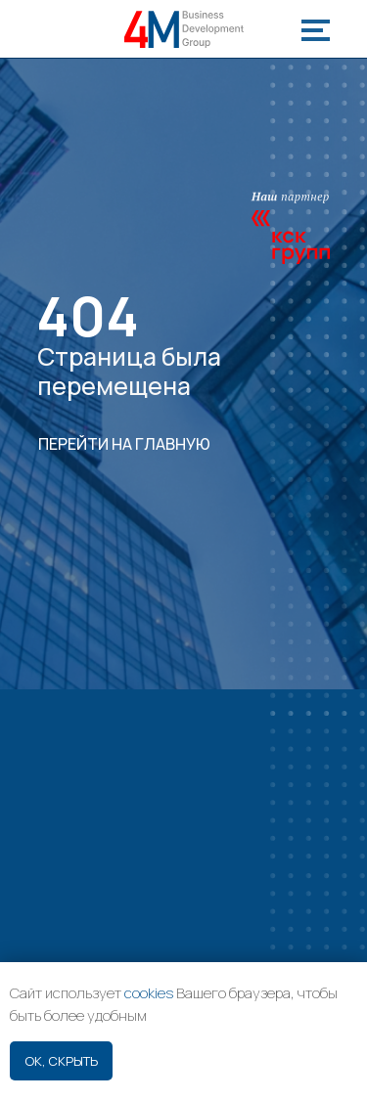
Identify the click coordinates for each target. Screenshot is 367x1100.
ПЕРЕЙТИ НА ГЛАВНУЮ (124, 444)
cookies (148, 993)
